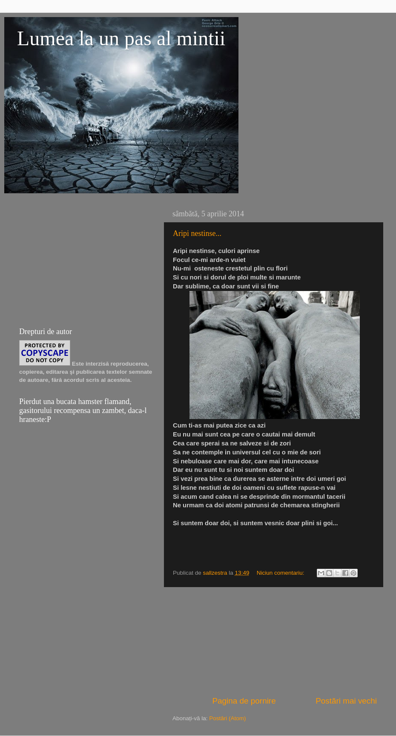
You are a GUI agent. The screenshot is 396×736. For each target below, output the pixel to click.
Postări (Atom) (227, 718)
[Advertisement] (274, 641)
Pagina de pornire (244, 700)
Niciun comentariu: (281, 573)
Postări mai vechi (346, 700)
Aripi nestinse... (197, 233)
